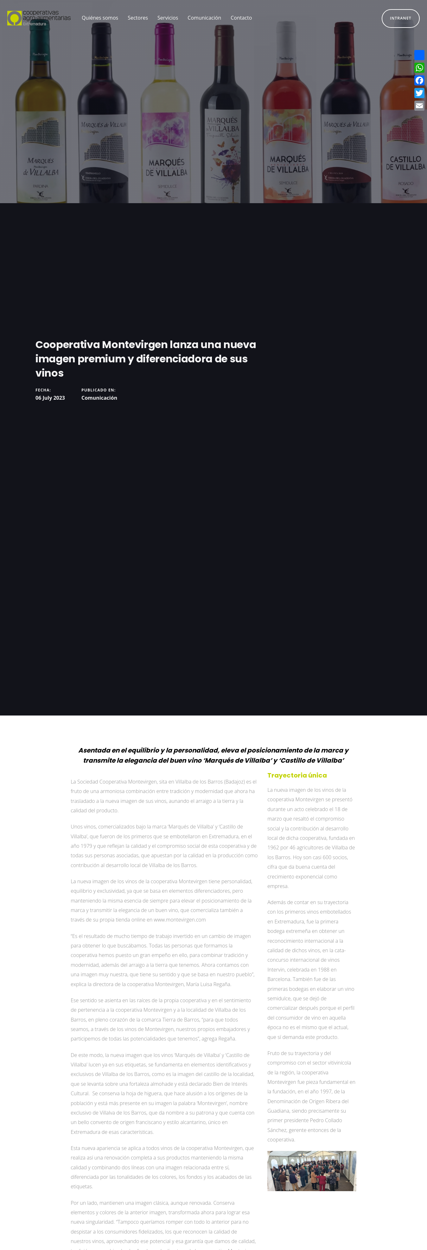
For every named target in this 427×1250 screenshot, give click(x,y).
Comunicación (99, 397)
